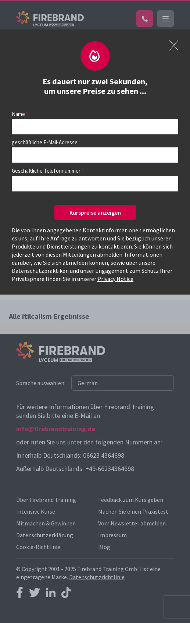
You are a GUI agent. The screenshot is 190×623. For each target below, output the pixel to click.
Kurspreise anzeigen (95, 212)
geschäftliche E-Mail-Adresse (45, 142)
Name (18, 113)
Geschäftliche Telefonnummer (46, 170)
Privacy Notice (115, 278)
